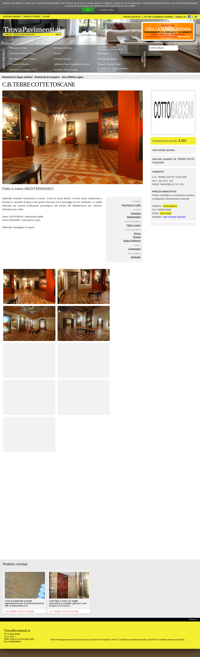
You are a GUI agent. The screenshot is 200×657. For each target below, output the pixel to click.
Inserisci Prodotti (31, 16)
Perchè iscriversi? (132, 17)
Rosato (137, 237)
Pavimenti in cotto (131, 205)
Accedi (46, 16)
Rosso (137, 233)
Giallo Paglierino (132, 240)
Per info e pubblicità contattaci (158, 17)
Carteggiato (134, 248)
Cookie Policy (106, 10)
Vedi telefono (170, 206)
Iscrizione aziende (12, 16)
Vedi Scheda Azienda (174, 216)
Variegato (136, 257)
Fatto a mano (134, 225)
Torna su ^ (193, 619)
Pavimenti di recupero (47, 77)
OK (88, 10)
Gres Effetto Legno (72, 77)
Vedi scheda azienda (163, 150)
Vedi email (165, 213)
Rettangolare (134, 216)
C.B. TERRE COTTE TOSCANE (38, 84)
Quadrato (136, 213)
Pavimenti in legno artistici (17, 77)
